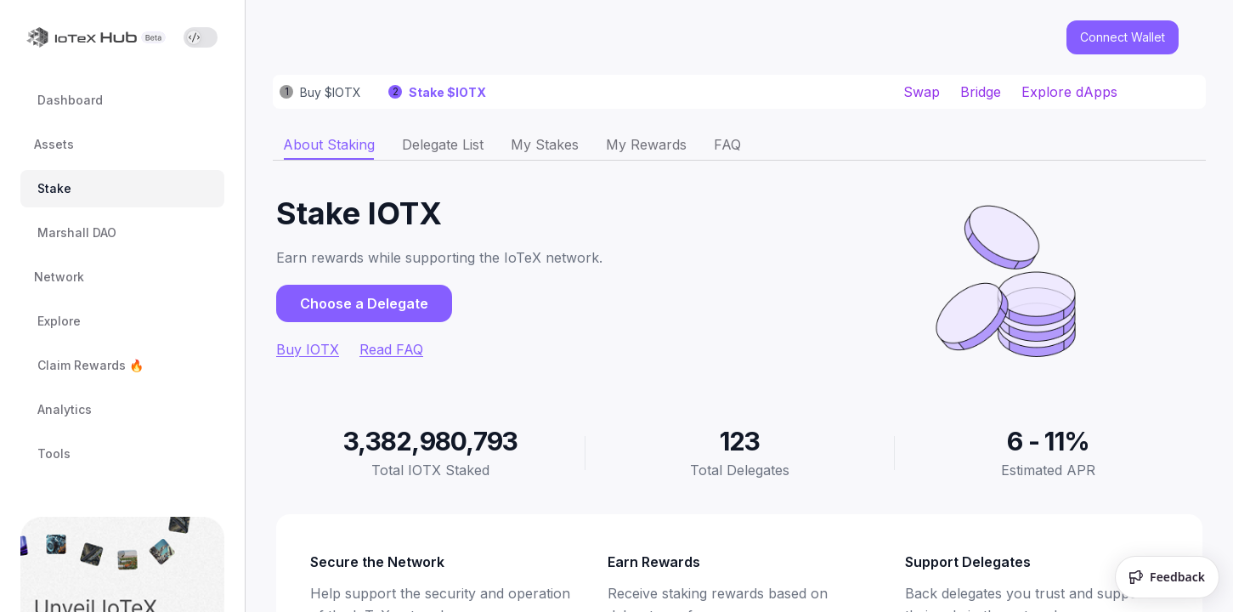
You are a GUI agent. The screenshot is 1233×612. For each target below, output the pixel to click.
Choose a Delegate (364, 303)
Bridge (980, 91)
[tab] (329, 144)
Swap (921, 91)
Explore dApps (1069, 91)
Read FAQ (391, 349)
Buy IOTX (307, 349)
